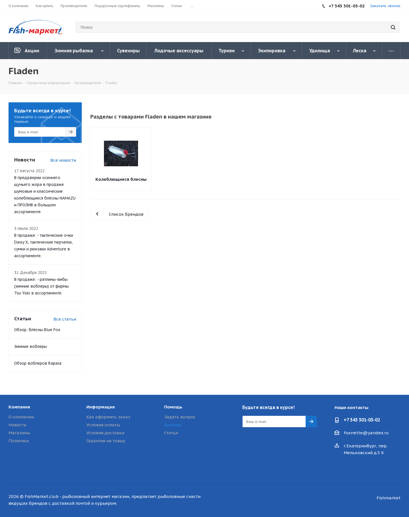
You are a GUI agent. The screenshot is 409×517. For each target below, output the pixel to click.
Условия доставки (105, 432)
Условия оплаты (103, 424)
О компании (21, 417)
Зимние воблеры (30, 346)
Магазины (19, 432)
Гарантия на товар (105, 440)
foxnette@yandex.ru (366, 432)
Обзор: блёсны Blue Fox (37, 329)
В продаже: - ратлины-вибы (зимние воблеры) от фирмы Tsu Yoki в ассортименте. (41, 286)
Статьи (171, 432)
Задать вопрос (180, 417)
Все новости (63, 160)
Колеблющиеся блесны (121, 179)
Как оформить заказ (108, 417)
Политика (19, 440)
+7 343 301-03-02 (362, 420)
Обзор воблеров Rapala (37, 363)
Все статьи (64, 319)
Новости (17, 424)
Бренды (172, 424)
